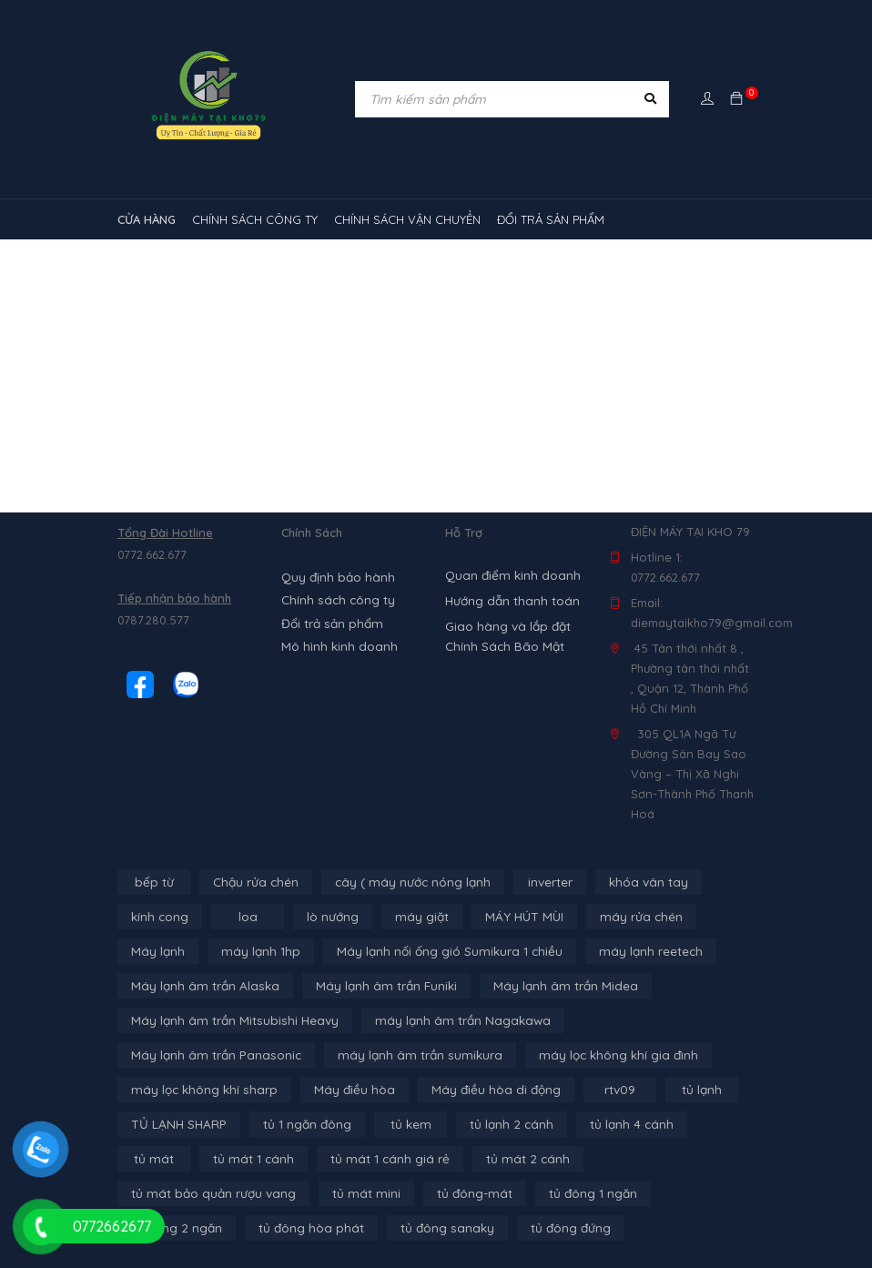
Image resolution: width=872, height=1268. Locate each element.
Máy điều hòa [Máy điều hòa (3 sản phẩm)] (169, 1089)
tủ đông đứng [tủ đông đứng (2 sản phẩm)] (170, 1228)
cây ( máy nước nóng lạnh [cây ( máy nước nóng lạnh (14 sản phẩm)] (406, 882)
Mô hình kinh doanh (336, 641)
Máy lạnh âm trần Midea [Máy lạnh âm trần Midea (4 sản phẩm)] (547, 986)
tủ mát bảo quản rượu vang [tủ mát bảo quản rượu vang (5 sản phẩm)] (472, 1158)
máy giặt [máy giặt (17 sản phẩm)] (418, 916)
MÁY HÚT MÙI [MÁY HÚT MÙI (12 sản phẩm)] (517, 916)
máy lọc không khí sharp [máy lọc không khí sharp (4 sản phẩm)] (581, 1055)
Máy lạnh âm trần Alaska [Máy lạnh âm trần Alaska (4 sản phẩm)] (200, 986)
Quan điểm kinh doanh (509, 575)
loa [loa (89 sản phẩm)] (247, 916)
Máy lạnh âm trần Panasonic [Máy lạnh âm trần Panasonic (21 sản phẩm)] (645, 1020)
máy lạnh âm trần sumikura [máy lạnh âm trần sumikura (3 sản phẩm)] (208, 1055)
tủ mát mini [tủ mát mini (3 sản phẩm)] (618, 1158)
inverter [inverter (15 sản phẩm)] (541, 882)
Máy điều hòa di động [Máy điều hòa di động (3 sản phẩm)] (306, 1089)
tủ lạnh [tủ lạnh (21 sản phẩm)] (509, 1089)
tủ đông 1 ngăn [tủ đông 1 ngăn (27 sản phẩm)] (283, 1193)
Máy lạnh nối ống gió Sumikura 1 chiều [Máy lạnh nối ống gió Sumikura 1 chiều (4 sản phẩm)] (438, 951)
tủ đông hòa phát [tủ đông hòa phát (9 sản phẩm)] (539, 1193)
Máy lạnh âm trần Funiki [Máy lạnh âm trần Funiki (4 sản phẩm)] (374, 986)
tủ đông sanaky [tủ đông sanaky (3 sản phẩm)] (670, 1193)
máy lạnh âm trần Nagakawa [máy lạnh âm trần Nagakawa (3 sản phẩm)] (446, 1020)
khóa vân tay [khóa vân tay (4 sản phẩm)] (637, 882)
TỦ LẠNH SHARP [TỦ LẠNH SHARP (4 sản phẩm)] (613, 1089)
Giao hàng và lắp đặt (505, 626)
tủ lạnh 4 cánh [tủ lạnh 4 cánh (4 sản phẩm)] (492, 1124)
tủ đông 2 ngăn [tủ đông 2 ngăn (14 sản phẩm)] (407, 1193)
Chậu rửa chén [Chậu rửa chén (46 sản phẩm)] (254, 882)
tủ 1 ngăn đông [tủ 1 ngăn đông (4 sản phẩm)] (174, 1124)
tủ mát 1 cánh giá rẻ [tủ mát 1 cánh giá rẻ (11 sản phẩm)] (187, 1158)
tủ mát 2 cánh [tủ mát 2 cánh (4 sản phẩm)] (318, 1158)
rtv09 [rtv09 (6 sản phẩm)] (427, 1089)
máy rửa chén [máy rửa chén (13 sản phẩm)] (629, 916)
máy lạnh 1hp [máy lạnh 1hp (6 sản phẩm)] (255, 951)
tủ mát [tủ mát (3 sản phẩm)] (591, 1124)
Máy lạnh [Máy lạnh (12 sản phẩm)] (156, 951)
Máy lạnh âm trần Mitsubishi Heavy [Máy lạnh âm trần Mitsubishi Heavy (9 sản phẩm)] (229, 1020)
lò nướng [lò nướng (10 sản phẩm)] (331, 916)
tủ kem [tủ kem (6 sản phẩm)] (278, 1124)
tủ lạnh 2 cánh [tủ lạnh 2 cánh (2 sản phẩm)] (376, 1124)
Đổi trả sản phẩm (329, 620)
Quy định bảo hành (335, 576)
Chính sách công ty (335, 598)
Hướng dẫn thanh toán (509, 600)
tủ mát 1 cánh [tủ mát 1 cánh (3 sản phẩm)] (687, 1124)
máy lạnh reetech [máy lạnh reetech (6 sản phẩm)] (633, 951)
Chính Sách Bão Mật (502, 646)
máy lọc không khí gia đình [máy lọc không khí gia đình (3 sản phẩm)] (398, 1055)
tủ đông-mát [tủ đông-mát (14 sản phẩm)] (167, 1193)
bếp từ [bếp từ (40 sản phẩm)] (154, 882)
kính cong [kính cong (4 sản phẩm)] (159, 916)
